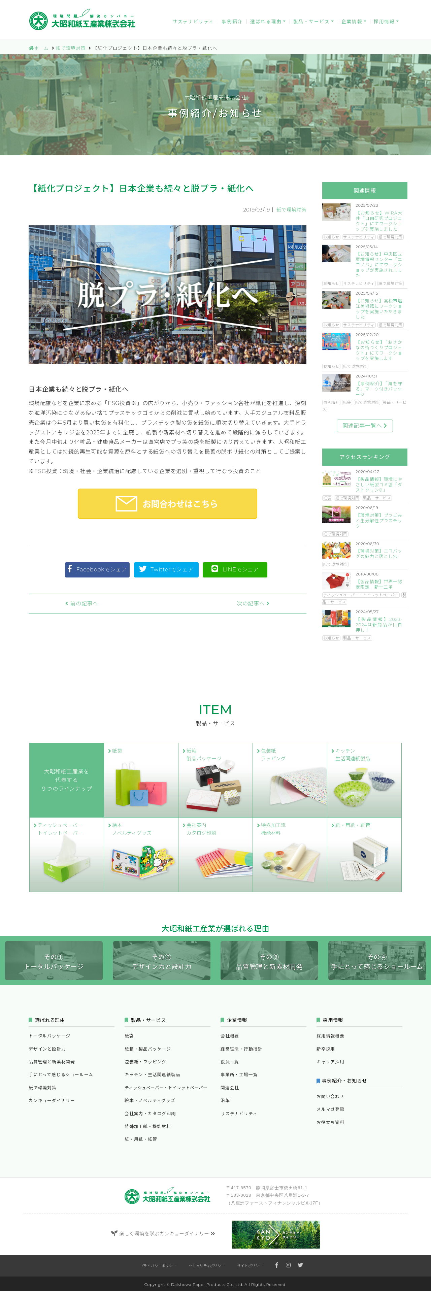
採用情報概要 (330, 1036)
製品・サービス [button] (311, 23)
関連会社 (230, 1088)
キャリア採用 (330, 1062)
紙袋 (347, 402)
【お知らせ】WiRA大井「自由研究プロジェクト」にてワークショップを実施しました (379, 221)
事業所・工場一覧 (239, 1075)
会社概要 (230, 1036)
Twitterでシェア (166, 569)
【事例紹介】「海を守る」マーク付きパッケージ (379, 389)
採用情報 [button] (384, 23)
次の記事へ (264, 603)
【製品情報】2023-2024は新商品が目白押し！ (379, 625)
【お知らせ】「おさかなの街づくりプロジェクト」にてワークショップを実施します (379, 350)
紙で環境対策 (291, 210)
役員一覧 (230, 1062)
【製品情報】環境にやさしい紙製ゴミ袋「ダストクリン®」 (379, 485)
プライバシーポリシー (158, 1266)
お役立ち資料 (380, 5)
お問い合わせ (290, 5)
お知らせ (331, 237)
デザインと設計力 (47, 1049)
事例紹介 (232, 23)
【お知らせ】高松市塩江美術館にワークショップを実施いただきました (379, 309)
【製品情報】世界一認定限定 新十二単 (379, 584)
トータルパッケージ (49, 1036)
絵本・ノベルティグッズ (150, 1101)
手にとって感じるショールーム (61, 1075)
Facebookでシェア (97, 569)
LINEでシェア (235, 569)
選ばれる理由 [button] (266, 23)
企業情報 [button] (351, 23)
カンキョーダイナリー (236, 5)
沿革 (225, 1101)
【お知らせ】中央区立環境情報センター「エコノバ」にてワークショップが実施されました (379, 265)
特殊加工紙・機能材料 (148, 1127)
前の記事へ (70, 603)
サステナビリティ (193, 23)
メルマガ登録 (335, 5)
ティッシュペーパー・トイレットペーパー (360, 595)
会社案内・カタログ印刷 (150, 1114)
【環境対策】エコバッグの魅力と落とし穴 (379, 554)
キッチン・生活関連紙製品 (152, 1075)
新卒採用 (326, 1049)
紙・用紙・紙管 (141, 1139)
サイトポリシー (250, 1266)
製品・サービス (377, 498)
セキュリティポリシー (207, 1266)
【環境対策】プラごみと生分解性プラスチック (379, 521)
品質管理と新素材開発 (52, 1062)
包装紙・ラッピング (145, 1062)
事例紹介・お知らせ (345, 1082)
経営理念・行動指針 (241, 1049)
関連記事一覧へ (364, 426)
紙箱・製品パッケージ (148, 1049)
